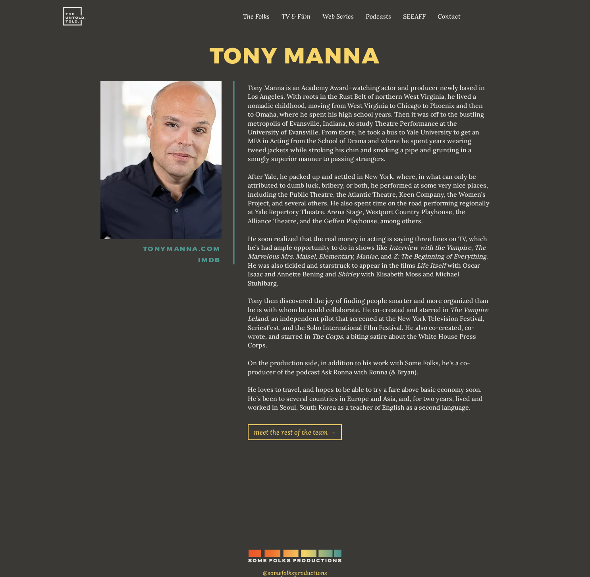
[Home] (73, 16)
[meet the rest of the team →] (295, 432)
